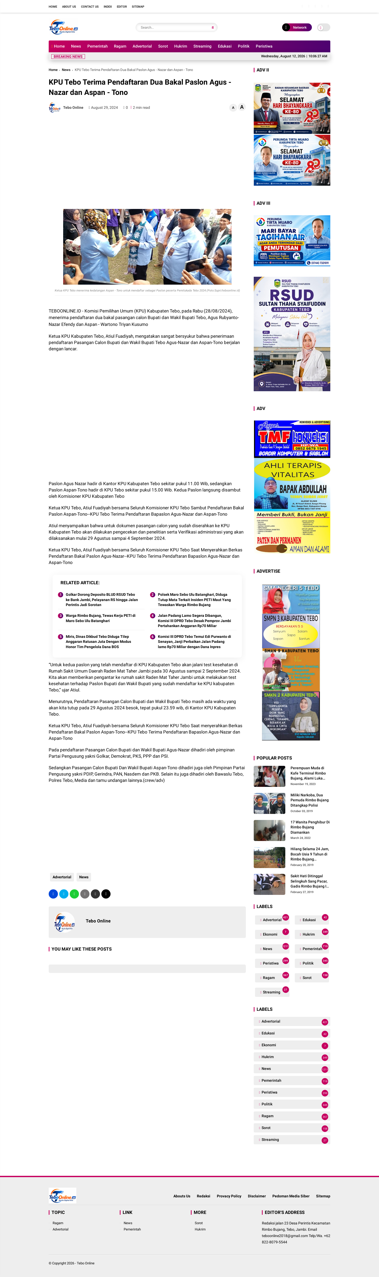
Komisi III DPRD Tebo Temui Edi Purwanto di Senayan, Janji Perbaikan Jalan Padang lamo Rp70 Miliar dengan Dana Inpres (194, 641)
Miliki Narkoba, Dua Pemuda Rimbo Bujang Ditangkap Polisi (310, 800)
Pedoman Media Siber (291, 1196)
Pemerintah (97, 46)
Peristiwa (264, 46)
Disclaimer (257, 1196)
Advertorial (142, 46)
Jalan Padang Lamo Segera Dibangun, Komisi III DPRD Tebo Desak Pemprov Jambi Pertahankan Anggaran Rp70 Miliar (194, 620)
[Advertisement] (147, 155)
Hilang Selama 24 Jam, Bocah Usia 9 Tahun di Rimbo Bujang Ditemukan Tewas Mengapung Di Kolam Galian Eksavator (310, 854)
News (76, 46)
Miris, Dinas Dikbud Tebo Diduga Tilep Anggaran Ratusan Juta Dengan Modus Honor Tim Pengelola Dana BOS (98, 641)
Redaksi (203, 1196)
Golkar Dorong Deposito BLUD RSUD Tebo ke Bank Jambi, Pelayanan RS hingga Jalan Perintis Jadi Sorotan (102, 599)
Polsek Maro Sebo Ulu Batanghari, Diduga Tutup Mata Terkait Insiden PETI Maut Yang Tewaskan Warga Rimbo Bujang (194, 599)
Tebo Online (85, 1263)
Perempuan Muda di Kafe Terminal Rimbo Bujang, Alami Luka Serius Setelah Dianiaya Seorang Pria (310, 773)
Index (108, 6)
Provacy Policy (229, 1196)
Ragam (120, 46)
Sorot (163, 46)
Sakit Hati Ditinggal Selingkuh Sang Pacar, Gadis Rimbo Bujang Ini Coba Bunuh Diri (310, 881)
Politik (244, 46)
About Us (69, 6)
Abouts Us (181, 1196)
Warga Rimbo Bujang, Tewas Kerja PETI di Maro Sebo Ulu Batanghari (101, 618)
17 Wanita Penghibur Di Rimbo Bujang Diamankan (310, 827)
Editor (122, 6)
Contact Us (90, 6)
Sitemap (138, 6)
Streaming (202, 46)
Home (53, 6)
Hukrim (180, 46)
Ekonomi (275, 933)
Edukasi (225, 46)
